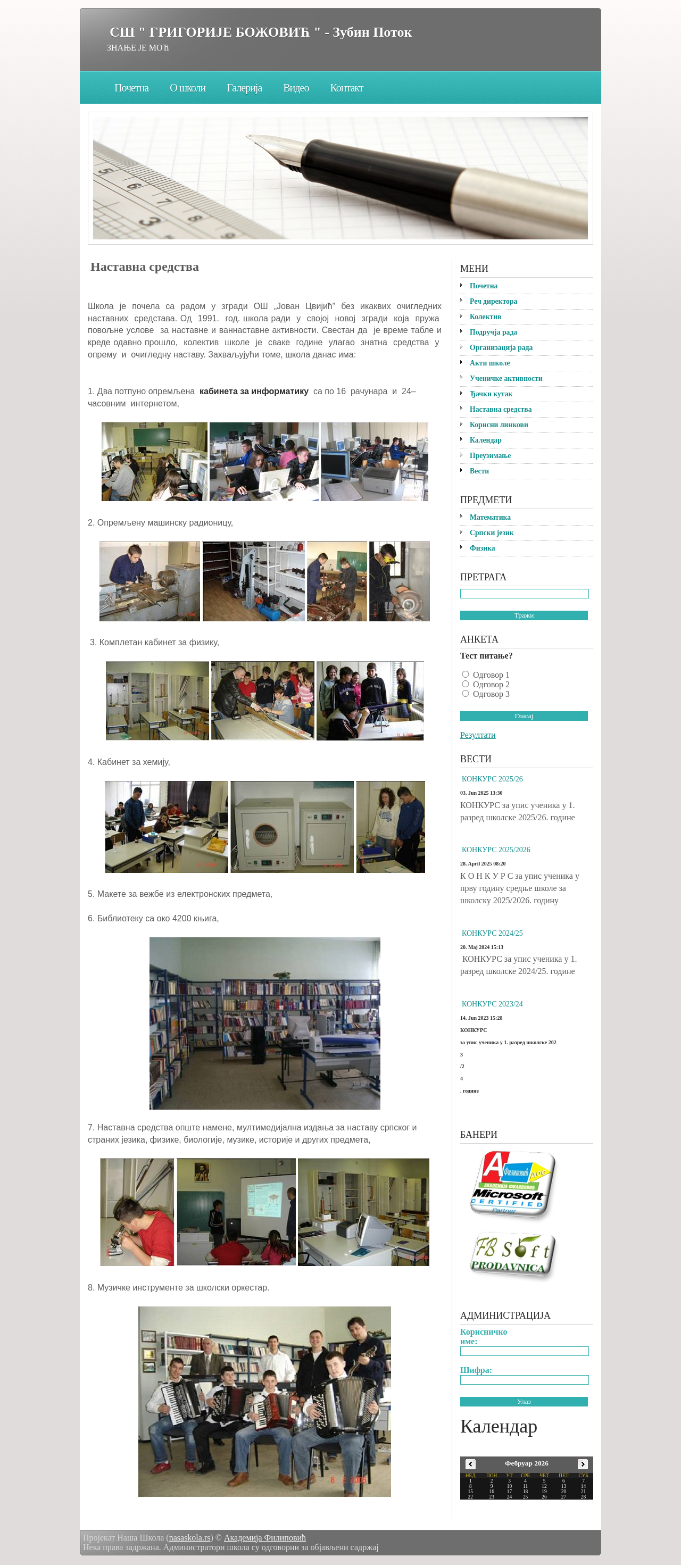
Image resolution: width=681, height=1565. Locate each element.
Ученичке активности (506, 378)
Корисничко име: (484, 1336)
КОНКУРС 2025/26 (492, 779)
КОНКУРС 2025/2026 (496, 850)
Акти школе (490, 363)
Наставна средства (501, 409)
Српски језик (492, 533)
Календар (486, 440)
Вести (479, 471)
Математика (490, 517)
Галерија (244, 88)
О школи (187, 88)
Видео (296, 88)
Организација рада (501, 348)
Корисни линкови (499, 425)
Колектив (486, 317)
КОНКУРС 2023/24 (492, 1004)
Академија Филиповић (265, 1537)
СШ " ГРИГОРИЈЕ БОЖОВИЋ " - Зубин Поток (261, 32)
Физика (482, 548)
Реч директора (493, 301)
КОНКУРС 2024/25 (492, 933)
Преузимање (490, 456)
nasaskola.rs (190, 1537)
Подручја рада (493, 332)
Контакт (346, 88)
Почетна (131, 88)
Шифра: (476, 1370)
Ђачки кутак (491, 394)
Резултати (478, 734)
